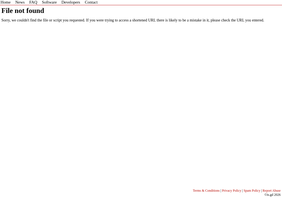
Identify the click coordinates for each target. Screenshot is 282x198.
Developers (70, 2)
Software (49, 2)
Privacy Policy (231, 191)
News (20, 2)
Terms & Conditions (206, 191)
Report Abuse (272, 191)
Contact (91, 2)
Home (6, 2)
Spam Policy (252, 191)
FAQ (33, 2)
